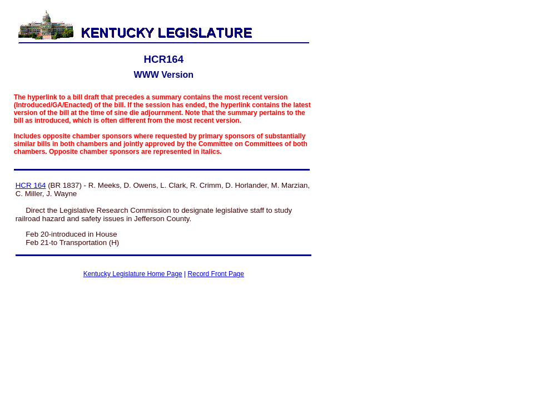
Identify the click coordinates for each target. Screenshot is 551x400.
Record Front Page (216, 274)
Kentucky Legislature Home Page (132, 274)
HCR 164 (31, 185)
